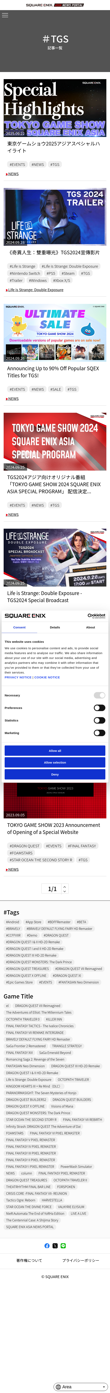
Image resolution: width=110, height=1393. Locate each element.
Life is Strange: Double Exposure (34, 300)
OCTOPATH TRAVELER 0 (25, 1076)
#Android (13, 950)
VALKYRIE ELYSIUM (79, 1302)
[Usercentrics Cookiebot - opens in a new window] (87, 616)
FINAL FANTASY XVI (21, 1113)
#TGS (61, 164)
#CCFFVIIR (14, 972)
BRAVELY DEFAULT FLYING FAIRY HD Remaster (42, 1098)
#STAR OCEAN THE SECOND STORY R (45, 886)
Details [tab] (55, 627)
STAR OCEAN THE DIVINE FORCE (32, 1302)
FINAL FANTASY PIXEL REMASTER (32, 1266)
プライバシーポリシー (80, 1358)
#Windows (59, 291)
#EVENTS (19, 164)
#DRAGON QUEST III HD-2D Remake (34, 993)
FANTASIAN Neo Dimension (28, 1127)
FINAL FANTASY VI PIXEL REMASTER (61, 1215)
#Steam (75, 283)
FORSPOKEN (74, 1281)
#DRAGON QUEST (27, 870)
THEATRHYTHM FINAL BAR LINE (31, 1281)
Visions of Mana (69, 1178)
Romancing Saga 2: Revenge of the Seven (39, 1120)
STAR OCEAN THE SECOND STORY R (34, 1193)
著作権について (29, 1358)
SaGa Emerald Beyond (61, 1113)
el (7, 1061)
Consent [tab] (19, 627)
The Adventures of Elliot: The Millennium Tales (43, 1069)
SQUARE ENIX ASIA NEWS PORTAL (33, 1324)
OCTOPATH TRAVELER (82, 1149)
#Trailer (34, 291)
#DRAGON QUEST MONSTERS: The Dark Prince (43, 1001)
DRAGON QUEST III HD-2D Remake (33, 1134)
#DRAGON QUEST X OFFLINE (29, 1023)
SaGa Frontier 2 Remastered (28, 1105)
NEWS (12, 174)
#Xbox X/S (85, 291)
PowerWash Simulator (24, 1258)
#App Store (37, 950)
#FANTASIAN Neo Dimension (29, 1037)
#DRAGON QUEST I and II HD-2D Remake (38, 986)
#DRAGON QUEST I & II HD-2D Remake (36, 979)
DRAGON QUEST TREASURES (29, 1273)
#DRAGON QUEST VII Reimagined (32, 1015)
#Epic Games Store (21, 1030)
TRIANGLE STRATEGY (75, 1105)
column (72, 1258)
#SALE (62, 401)
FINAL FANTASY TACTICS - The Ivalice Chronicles (44, 1083)
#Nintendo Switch (27, 283)
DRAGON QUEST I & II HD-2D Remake (35, 1142)
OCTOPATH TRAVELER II (79, 1273)
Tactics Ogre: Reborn (22, 1295)
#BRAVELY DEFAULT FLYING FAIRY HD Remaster (43, 964)
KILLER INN (60, 1076)
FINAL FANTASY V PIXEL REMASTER (34, 1222)
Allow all (55, 750)
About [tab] (90, 627)
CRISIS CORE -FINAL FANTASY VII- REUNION (40, 1288)
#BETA (91, 950)
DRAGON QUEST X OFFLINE (28, 1178)
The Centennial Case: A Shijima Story (35, 1317)
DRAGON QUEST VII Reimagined (41, 1061)
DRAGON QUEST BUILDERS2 (29, 1171)
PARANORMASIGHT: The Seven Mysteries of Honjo (46, 1164)
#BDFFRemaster (66, 950)
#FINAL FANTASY (26, 878)
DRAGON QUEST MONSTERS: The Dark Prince (42, 1186)
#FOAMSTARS (61, 878)
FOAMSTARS (16, 1215)
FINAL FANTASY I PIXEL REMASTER (33, 1251)
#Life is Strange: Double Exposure (42, 275)
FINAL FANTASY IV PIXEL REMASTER (34, 1229)
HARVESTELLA (58, 1295)
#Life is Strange (24, 267)
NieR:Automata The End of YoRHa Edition (39, 1310)
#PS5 (56, 283)
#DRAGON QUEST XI (75, 1023)
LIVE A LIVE (88, 1310)
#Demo (35, 972)
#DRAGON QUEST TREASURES (30, 1008)
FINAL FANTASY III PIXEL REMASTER (34, 1237)
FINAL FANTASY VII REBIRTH (28, 1200)
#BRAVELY (14, 957)
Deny (55, 774)
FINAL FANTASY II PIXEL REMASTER (34, 1244)
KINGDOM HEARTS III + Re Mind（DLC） (38, 1156)
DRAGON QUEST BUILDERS (80, 1171)
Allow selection (55, 762)
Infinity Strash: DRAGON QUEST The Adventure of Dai (48, 1208)
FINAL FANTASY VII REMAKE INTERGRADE (39, 1091)
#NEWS (42, 164)
